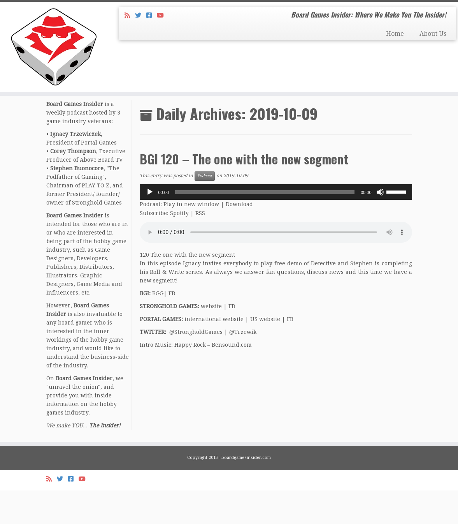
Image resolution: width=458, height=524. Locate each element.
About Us (432, 33)
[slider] (264, 226)
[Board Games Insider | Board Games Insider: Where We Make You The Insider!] (53, 54)
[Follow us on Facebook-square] (151, 15)
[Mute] (380, 225)
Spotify (179, 246)
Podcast (204, 209)
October (96, 125)
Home (395, 33)
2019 (74, 125)
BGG (157, 327)
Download (239, 238)
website (211, 340)
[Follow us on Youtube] (163, 15)
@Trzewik (242, 365)
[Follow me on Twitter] (140, 15)
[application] (276, 225)
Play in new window (191, 238)
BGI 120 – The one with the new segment (244, 192)
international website (214, 352)
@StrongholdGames (196, 365)
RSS (200, 246)
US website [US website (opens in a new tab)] (265, 352)
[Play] (150, 225)
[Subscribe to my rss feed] (130, 15)
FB (171, 327)
